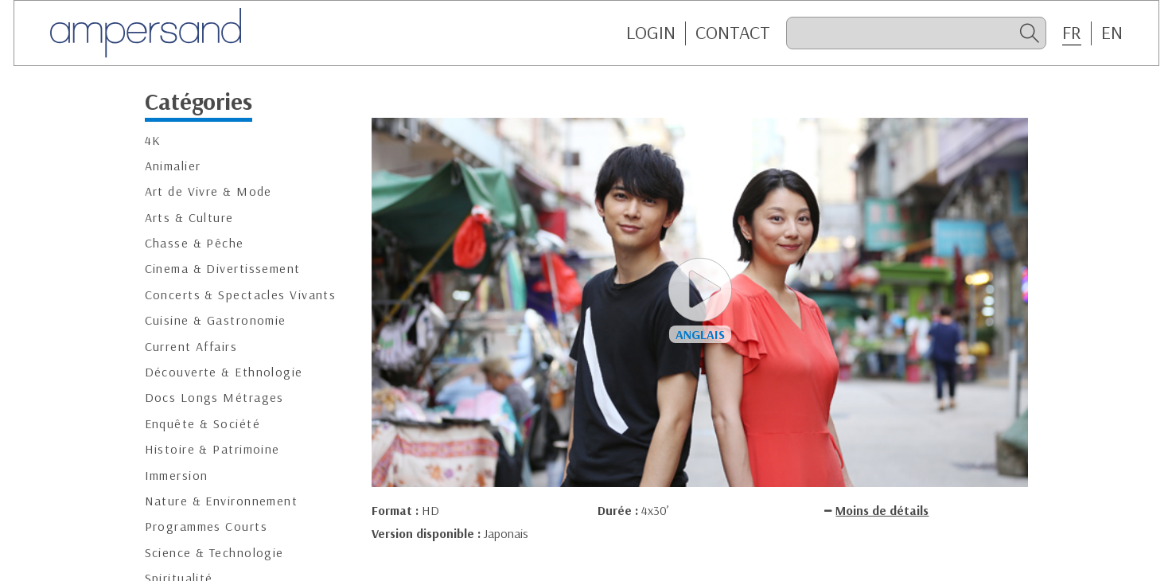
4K (153, 140)
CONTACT (732, 32)
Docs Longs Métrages (214, 397)
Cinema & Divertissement (223, 268)
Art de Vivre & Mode (208, 191)
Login (651, 32)
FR (1071, 32)
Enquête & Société (202, 423)
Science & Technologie (214, 552)
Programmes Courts (206, 526)
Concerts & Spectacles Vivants (241, 294)
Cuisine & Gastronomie (215, 320)
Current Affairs (191, 346)
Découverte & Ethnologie (224, 372)
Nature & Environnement (221, 501)
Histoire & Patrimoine (212, 449)
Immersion (176, 475)
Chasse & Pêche (194, 243)
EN (1112, 32)
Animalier (173, 166)
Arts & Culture (189, 217)
